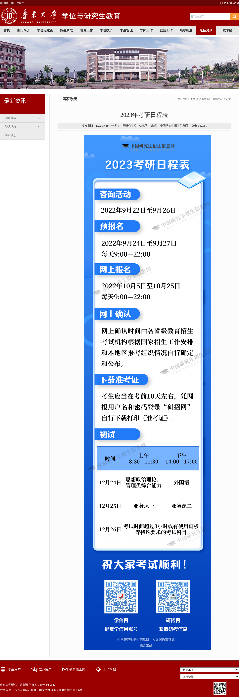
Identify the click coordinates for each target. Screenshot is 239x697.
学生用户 (14, 669)
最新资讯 (206, 30)
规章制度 (186, 30)
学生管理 (126, 30)
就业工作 (166, 30)
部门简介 (23, 30)
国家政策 (10, 118)
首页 (7, 30)
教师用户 (45, 669)
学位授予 (106, 30)
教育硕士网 (77, 669)
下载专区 (225, 30)
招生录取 (66, 30)
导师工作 (146, 30)
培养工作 (86, 30)
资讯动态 (10, 126)
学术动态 (10, 135)
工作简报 (109, 669)
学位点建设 (45, 30)
